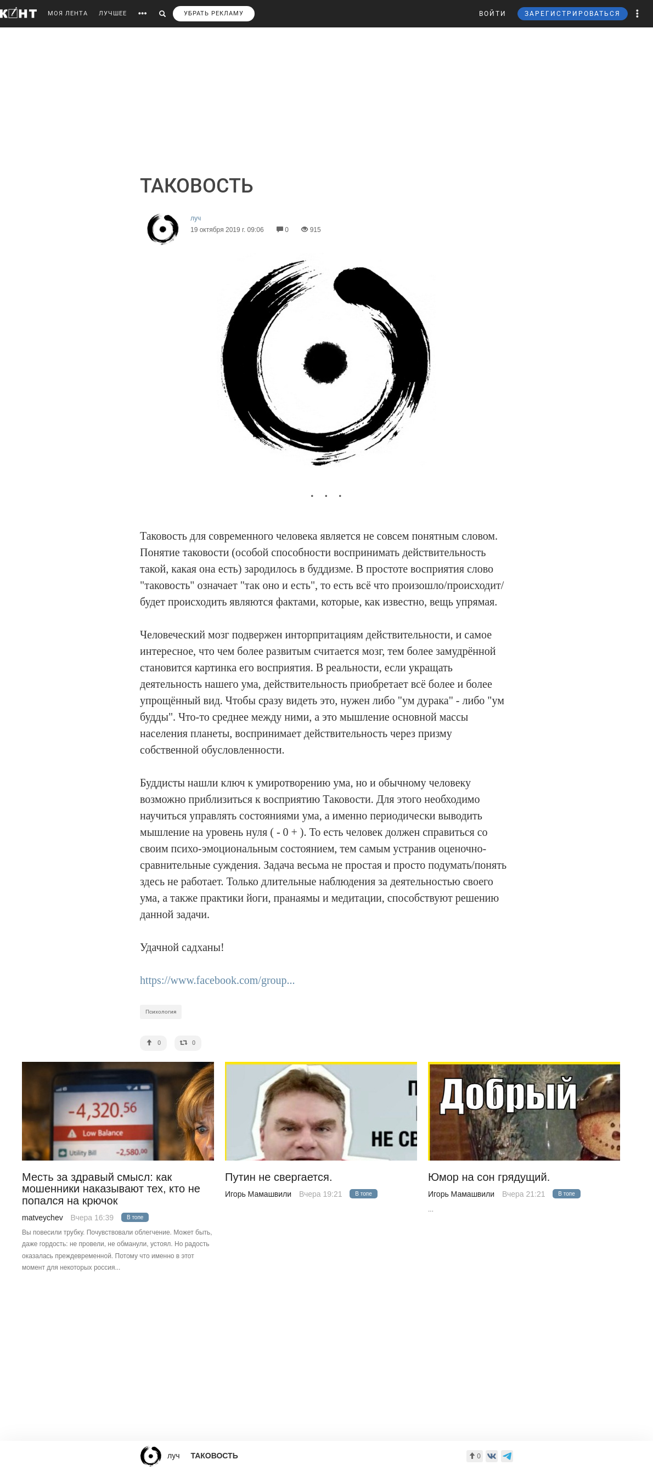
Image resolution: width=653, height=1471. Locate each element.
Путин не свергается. (278, 1177)
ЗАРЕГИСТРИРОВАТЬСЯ (573, 14)
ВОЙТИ (492, 14)
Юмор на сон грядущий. (489, 1177)
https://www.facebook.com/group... (217, 980)
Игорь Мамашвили (258, 1194)
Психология (160, 1012)
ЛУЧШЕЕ (113, 13)
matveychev (42, 1217)
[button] (638, 13)
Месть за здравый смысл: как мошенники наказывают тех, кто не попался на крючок (111, 1189)
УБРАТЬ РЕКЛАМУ (214, 13)
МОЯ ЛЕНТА (68, 13)
